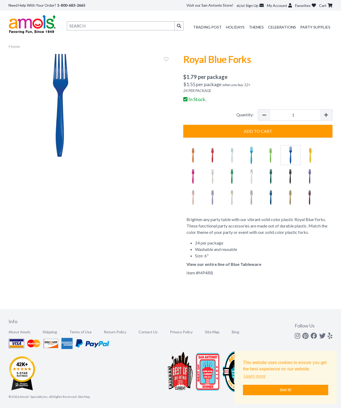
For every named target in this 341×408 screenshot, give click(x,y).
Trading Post (207, 27)
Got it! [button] (285, 390)
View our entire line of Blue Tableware (223, 264)
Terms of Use (80, 332)
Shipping (50, 332)
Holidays (235, 27)
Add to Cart (258, 131)
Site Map (212, 332)
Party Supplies (315, 27)
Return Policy (115, 332)
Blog (235, 332)
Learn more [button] (255, 376)
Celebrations (282, 27)
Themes (256, 27)
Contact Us (148, 332)
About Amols (19, 332)
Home (14, 46)
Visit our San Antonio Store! (209, 5)
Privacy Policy (181, 332)
